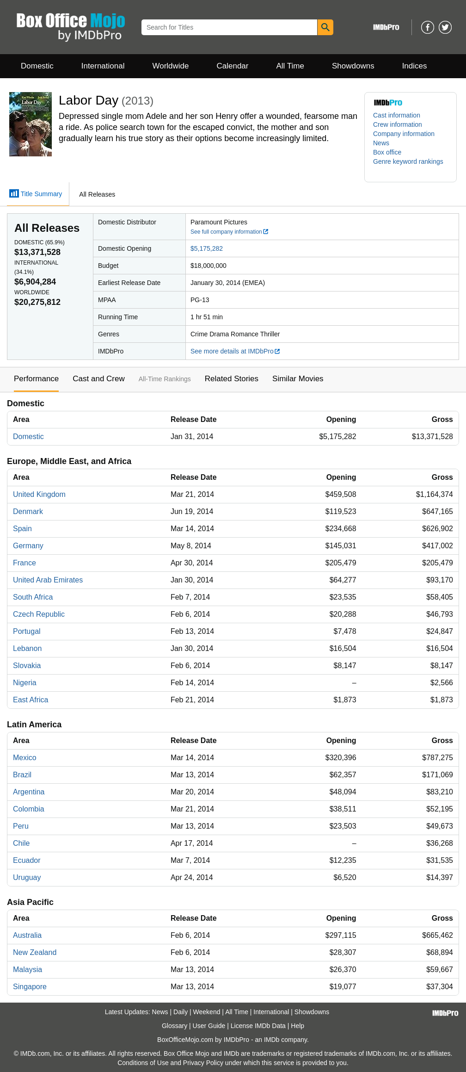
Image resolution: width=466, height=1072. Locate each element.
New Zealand (34, 952)
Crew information (397, 124)
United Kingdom (39, 494)
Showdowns (353, 66)
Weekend (207, 1012)
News (381, 143)
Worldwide (170, 66)
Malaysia (27, 969)
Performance (36, 378)
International (103, 66)
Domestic (37, 66)
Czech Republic (39, 614)
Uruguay (27, 877)
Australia (27, 935)
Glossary (174, 1025)
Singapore (30, 987)
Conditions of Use (143, 1062)
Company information (404, 133)
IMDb (271, 1039)
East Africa (30, 700)
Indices (414, 66)
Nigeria (25, 683)
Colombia (28, 809)
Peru (21, 826)
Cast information (396, 115)
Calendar (233, 66)
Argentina (29, 792)
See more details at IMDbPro (235, 351)
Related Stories (231, 378)
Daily (180, 1012)
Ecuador (27, 860)
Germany (28, 546)
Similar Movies (298, 378)
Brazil (22, 775)
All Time (290, 66)
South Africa (33, 597)
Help (297, 1025)
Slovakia (27, 665)
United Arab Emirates (48, 580)
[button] (410, 166)
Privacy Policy (203, 1062)
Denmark (28, 511)
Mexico (25, 758)
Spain (22, 529)
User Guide (209, 1025)
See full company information (229, 232)
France (24, 563)
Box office (387, 152)
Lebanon (27, 648)
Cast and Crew (98, 378)
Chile (21, 843)
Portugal (27, 631)
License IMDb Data (258, 1025)
